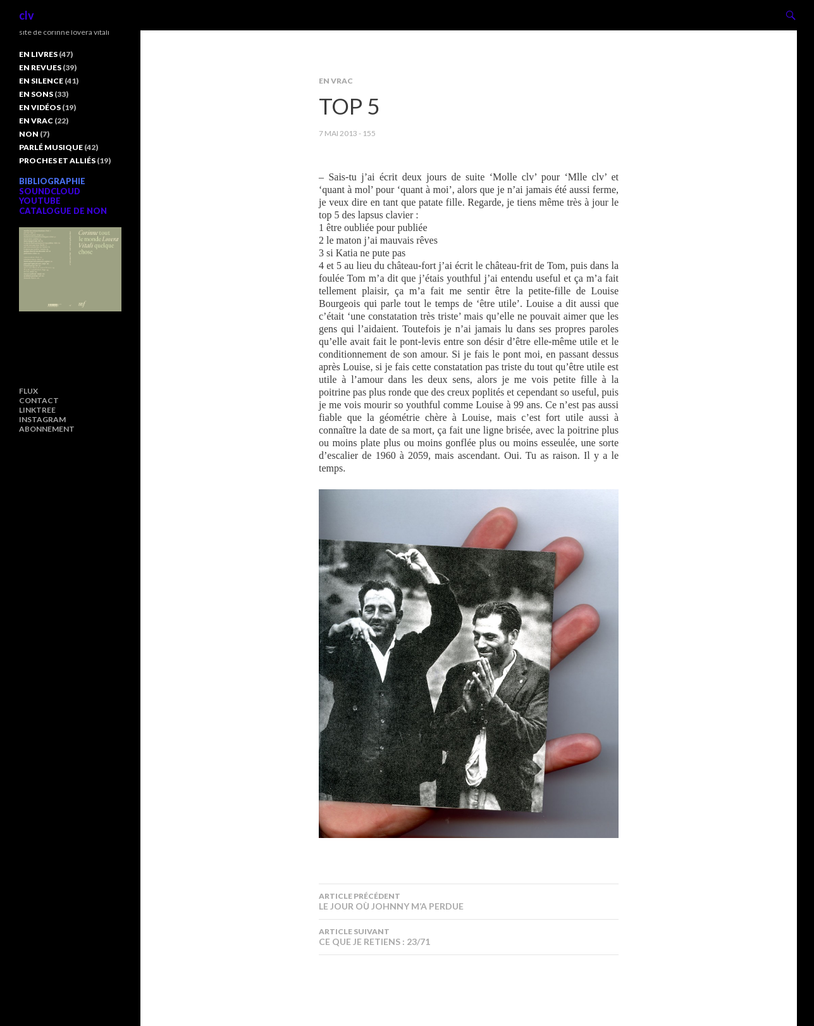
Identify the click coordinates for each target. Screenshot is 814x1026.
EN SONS (36, 94)
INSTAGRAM (42, 419)
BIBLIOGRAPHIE (52, 181)
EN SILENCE (41, 80)
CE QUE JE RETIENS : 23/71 (469, 937)
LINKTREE (37, 410)
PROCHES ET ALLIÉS (57, 160)
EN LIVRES (38, 54)
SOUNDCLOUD (49, 191)
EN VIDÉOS (40, 107)
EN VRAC (336, 80)
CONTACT (39, 400)
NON (29, 134)
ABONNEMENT (47, 429)
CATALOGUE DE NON (63, 211)
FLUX (28, 391)
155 (369, 133)
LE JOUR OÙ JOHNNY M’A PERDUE (469, 901)
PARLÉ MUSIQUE (51, 147)
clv (26, 15)
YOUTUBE (40, 201)
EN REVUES (40, 67)
